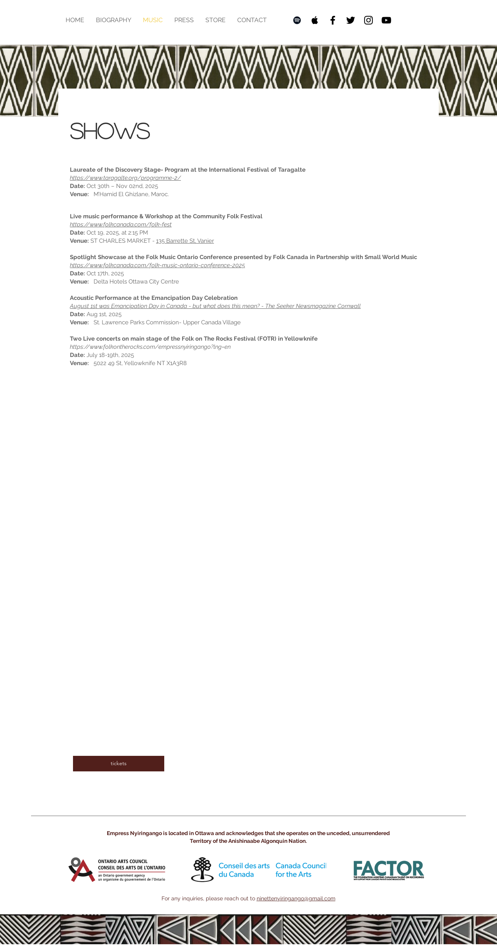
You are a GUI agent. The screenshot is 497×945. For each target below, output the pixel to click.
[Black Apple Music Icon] (315, 20)
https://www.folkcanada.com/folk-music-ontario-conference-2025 (157, 265)
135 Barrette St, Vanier (185, 240)
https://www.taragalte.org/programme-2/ (125, 177)
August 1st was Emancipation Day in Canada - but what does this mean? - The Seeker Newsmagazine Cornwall (215, 306)
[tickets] (118, 763)
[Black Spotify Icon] (297, 20)
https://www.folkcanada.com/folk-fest (121, 224)
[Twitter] (350, 20)
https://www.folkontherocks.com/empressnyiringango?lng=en (150, 346)
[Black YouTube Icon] (386, 20)
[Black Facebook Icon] (333, 20)
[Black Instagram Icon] (368, 20)
